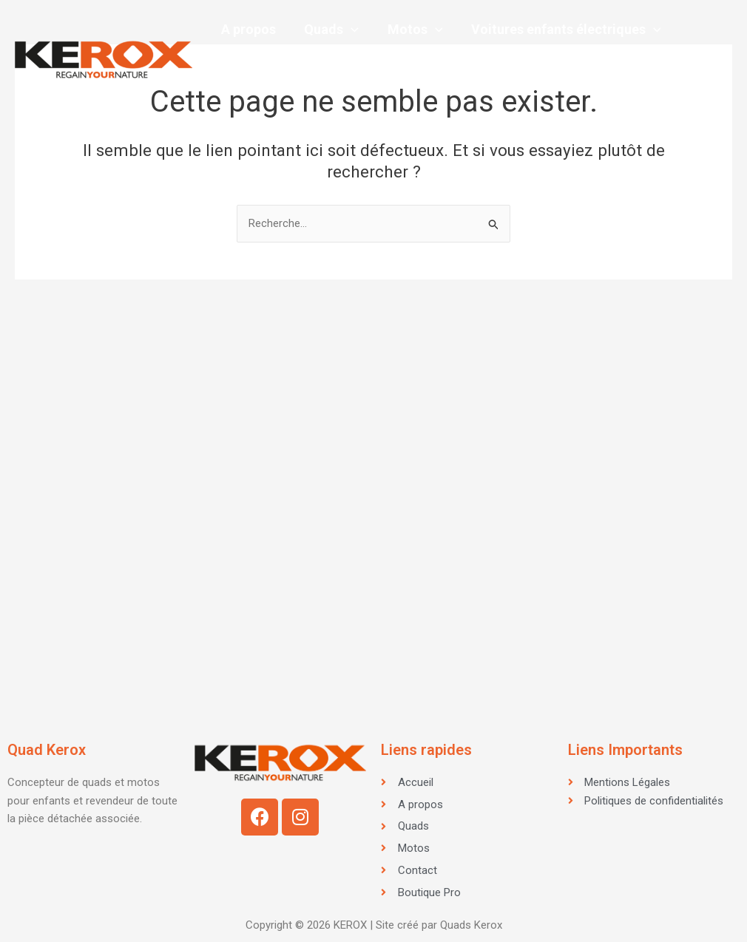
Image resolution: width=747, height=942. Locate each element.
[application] (348, 29)
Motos (411, 29)
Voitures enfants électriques (560, 29)
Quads (329, 29)
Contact (245, 88)
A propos (247, 29)
